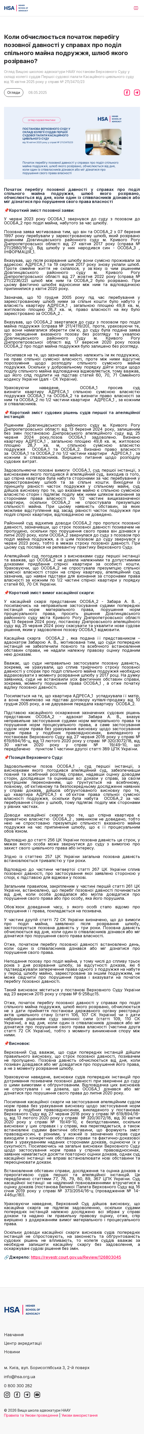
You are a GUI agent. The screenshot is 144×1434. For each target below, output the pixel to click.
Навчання (14, 1334)
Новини (12, 1351)
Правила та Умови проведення (31, 1415)
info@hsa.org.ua (19, 1376)
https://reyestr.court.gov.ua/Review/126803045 (76, 1257)
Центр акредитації (23, 1343)
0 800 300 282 (18, 1385)
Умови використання (79, 1415)
